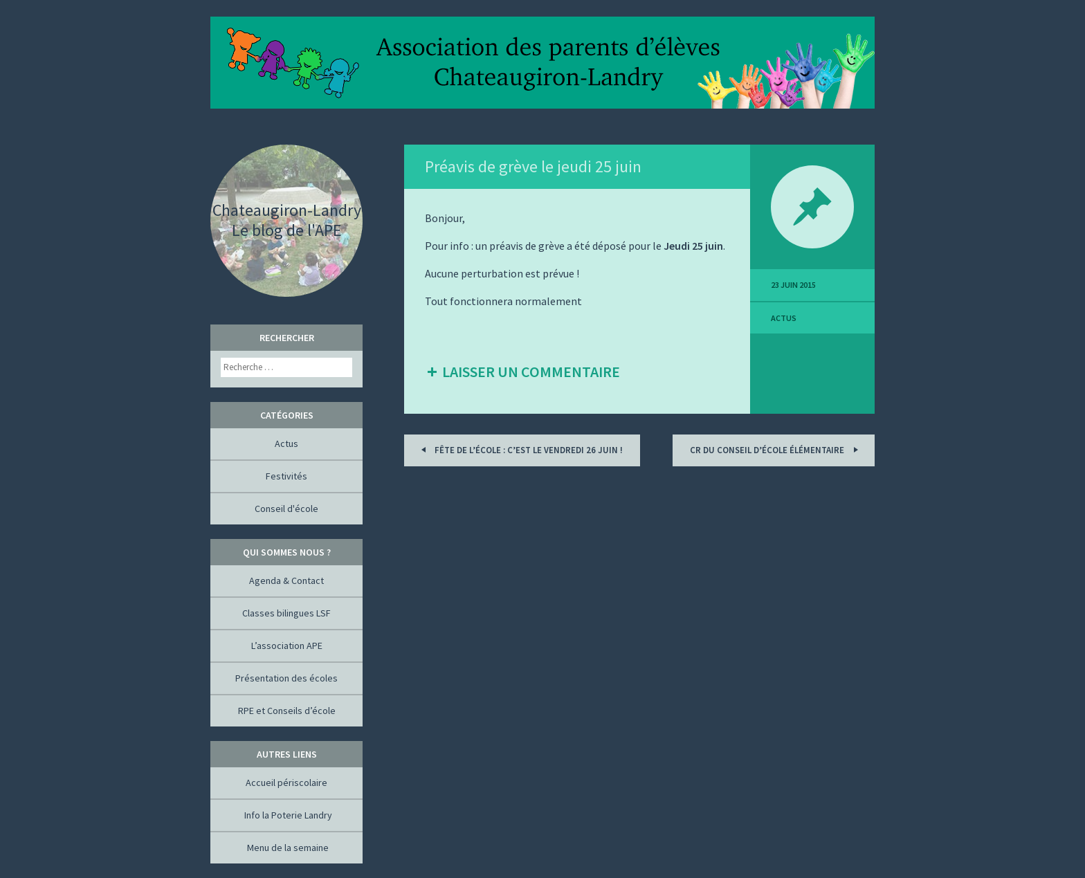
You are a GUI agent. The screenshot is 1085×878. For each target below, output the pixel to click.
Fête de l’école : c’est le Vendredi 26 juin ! (520, 449)
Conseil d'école (286, 508)
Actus (783, 318)
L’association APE (286, 645)
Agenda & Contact (286, 580)
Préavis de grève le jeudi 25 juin (533, 166)
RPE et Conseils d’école (287, 710)
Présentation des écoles (286, 678)
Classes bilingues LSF (286, 613)
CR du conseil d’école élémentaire (776, 449)
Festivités (286, 476)
